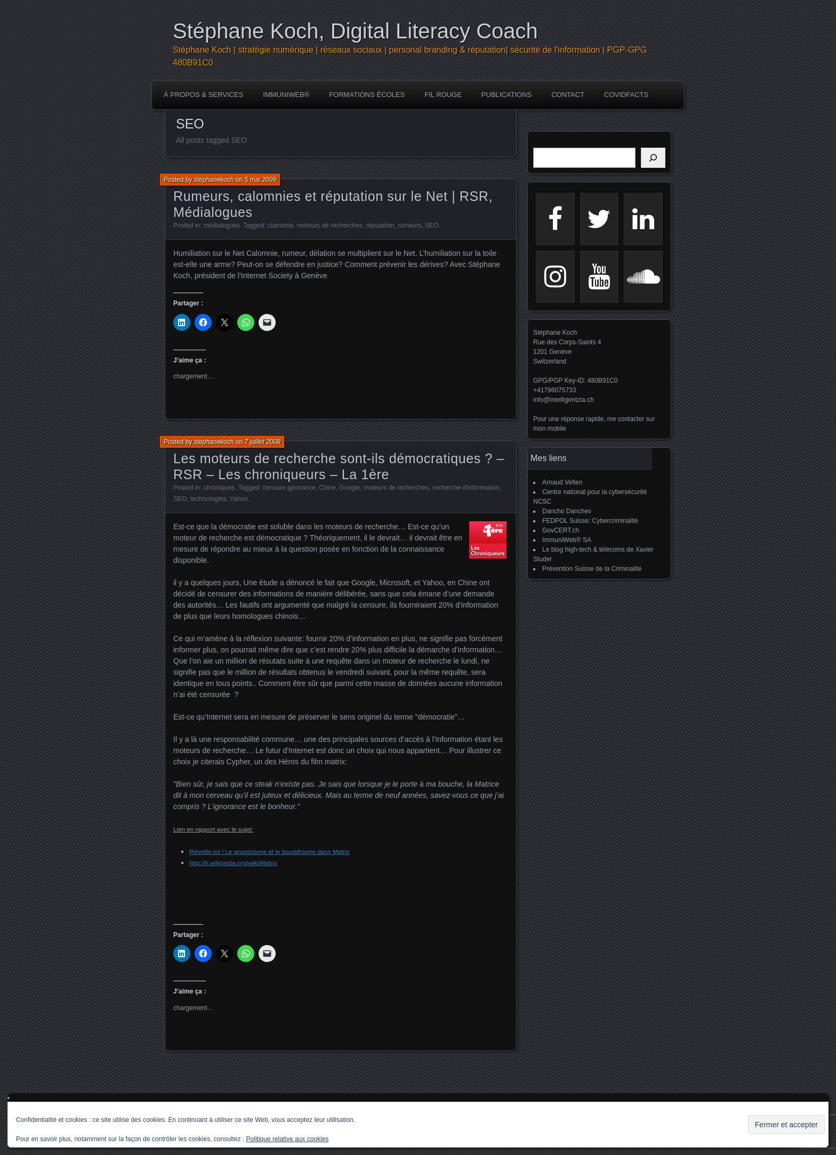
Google (349, 487)
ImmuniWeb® (286, 95)
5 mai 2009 (260, 179)
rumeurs (409, 225)
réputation (380, 225)
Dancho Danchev (566, 511)
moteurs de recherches (330, 225)
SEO (431, 225)
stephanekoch (214, 179)
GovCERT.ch (560, 530)
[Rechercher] (653, 158)
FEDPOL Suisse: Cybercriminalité (590, 520)
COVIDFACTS (626, 95)
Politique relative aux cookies (287, 1139)
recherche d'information (465, 487)
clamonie (280, 225)
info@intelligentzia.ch (563, 399)
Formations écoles (367, 95)
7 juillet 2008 (262, 442)
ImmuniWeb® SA (566, 540)
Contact (567, 95)
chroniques (219, 487)
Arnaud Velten (562, 482)
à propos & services (203, 95)
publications (506, 95)
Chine (327, 487)
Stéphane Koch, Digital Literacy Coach (355, 31)
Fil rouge (443, 95)
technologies (208, 499)
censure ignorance (289, 487)
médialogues (222, 225)
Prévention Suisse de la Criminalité (591, 568)
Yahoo (239, 499)
